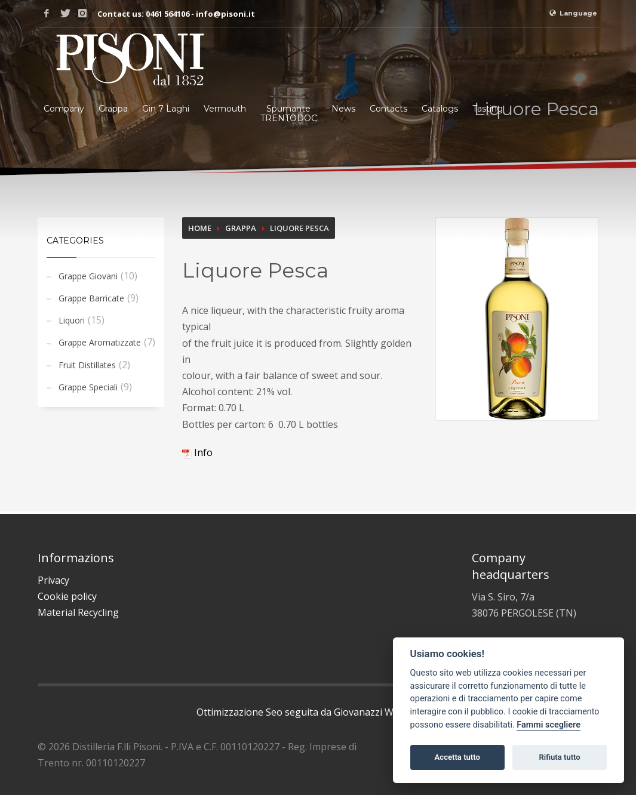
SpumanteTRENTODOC (288, 113)
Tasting (487, 108)
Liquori (72, 320)
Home (199, 228)
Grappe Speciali (88, 387)
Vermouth (225, 108)
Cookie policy (67, 596)
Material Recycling (78, 612)
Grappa (113, 108)
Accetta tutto (457, 757)
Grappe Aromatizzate (100, 342)
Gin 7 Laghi (165, 108)
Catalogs (440, 108)
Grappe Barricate (91, 298)
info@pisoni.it (225, 13)
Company (64, 108)
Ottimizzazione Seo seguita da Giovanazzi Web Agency (318, 712)
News (343, 108)
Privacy (53, 580)
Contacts (388, 108)
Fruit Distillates (87, 365)
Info (197, 452)
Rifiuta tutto (559, 757)
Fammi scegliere (548, 725)
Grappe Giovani (88, 276)
